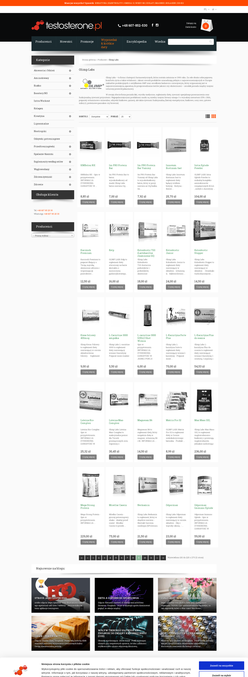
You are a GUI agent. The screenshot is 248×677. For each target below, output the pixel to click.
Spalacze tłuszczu (43, 154)
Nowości (66, 41)
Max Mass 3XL (202, 420)
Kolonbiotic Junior (172, 251)
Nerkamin (143, 505)
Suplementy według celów (48, 161)
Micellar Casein (118, 505)
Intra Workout (42, 101)
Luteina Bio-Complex (87, 422)
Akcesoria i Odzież (44, 70)
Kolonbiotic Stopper (201, 251)
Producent (102, 59)
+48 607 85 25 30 (45, 210)
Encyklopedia (136, 41)
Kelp (111, 250)
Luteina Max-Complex (116, 422)
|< (82, 557)
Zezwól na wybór (221, 659)
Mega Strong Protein (88, 506)
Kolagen (38, 108)
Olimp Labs (114, 59)
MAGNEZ (160, 3)
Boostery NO (41, 93)
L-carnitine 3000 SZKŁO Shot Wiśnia (146, 338)
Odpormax (172, 505)
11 (151, 557)
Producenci (43, 41)
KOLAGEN (171, 3)
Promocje (87, 41)
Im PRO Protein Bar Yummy (146, 167)
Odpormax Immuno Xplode (203, 506)
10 (145, 557)
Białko (37, 85)
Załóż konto (190, 27)
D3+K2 (180, 3)
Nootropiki (40, 131)
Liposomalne (41, 123)
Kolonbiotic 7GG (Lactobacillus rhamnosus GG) (146, 253)
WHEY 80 (140, 3)
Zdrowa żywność (43, 177)
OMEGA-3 (129, 3)
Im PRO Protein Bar (118, 167)
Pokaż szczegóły (168, 670)
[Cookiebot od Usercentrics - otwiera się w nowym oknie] (20, 670)
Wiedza (160, 41)
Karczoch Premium (86, 251)
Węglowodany (41, 169)
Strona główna (89, 59)
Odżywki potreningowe (47, 139)
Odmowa (221, 668)
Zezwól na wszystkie (221, 649)
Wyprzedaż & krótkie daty (109, 43)
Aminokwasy (41, 78)
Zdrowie (38, 184)
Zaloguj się (191, 23)
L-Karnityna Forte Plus (176, 337)
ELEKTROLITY (115, 3)
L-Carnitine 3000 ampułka (118, 337)
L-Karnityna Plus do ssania (204, 337)
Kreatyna (39, 116)
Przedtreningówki (44, 146)
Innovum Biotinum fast (174, 167)
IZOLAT (150, 3)
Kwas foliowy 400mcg (88, 337)
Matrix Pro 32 (173, 420)
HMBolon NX (88, 165)
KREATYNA (101, 3)
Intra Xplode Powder (201, 167)
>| (163, 557)
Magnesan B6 (144, 420)
